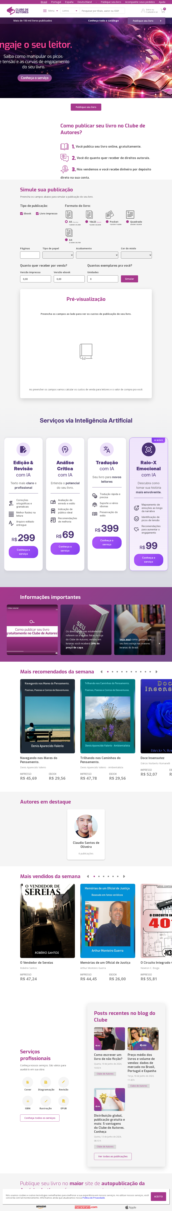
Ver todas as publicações (112, 1155)
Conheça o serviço (23, 551)
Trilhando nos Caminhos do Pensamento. (100, 759)
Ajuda (162, 2)
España (69, 2)
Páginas (25, 247)
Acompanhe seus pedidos (140, 2)
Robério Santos (28, 967)
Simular (129, 278)
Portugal (56, 2)
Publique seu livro (111, 2)
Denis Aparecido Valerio (33, 766)
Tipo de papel (50, 247)
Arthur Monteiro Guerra (93, 967)
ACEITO (158, 1196)
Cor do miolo (128, 247)
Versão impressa (30, 271)
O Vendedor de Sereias (36, 962)
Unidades (93, 271)
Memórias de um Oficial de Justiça (105, 962)
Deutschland (84, 2)
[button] (101, 670)
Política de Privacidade (93, 1197)
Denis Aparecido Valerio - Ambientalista (101, 766)
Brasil (44, 2)
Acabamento (84, 247)
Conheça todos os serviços (39, 1116)
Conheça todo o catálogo (103, 20)
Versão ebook (62, 271)
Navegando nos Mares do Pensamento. (38, 759)
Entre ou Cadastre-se (152, 10)
